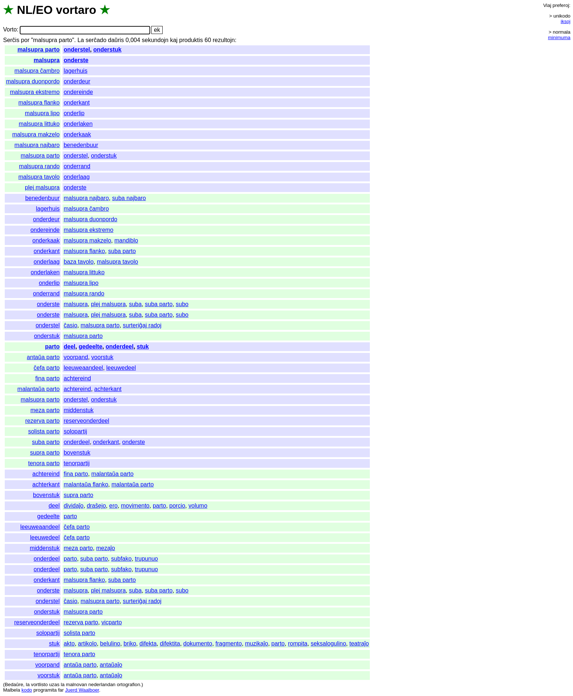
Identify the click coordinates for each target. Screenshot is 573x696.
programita (45, 690)
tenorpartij (77, 463)
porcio (177, 506)
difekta (147, 643)
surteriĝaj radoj (142, 325)
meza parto (45, 410)
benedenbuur (81, 145)
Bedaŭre (14, 684)
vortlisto (39, 684)
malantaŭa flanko (86, 484)
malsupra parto (39, 49)
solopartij (75, 431)
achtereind (77, 378)
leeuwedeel (121, 368)
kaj (173, 40)
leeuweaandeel (83, 368)
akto (69, 643)
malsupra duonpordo (33, 81)
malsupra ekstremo (35, 92)
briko (130, 643)
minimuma (559, 37)
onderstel (77, 49)
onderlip (74, 113)
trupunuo (146, 559)
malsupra (47, 60)
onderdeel (119, 346)
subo (182, 304)
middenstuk (79, 410)
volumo (198, 506)
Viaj (547, 5)
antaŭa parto (43, 357)
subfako (121, 559)
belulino (110, 643)
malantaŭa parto (39, 389)
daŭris (116, 40)
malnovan (76, 684)
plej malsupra (42, 187)
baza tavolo (79, 262)
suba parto (122, 251)
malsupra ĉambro (37, 71)
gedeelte (90, 346)
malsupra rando (39, 166)
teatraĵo (359, 643)
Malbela (11, 690)
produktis (191, 40)
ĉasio (70, 325)
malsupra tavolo (39, 177)
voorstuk (102, 357)
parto (52, 346)
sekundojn (155, 40)
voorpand (76, 357)
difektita (170, 643)
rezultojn (224, 40)
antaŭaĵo (111, 665)
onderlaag (77, 177)
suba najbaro (129, 198)
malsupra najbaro (37, 145)
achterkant (108, 389)
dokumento (197, 643)
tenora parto (44, 463)
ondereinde (78, 92)
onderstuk (107, 49)
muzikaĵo (256, 643)
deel (69, 346)
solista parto (44, 431)
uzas (54, 684)
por (25, 40)
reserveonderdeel (86, 421)
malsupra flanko (39, 102)
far (61, 690)
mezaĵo (105, 548)
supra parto (45, 452)
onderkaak (77, 134)
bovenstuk (77, 452)
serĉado (96, 40)
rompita (297, 643)
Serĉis (11, 40)
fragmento (229, 643)
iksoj (565, 21)
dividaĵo (73, 506)
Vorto (9, 30)
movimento (135, 506)
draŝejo (96, 506)
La (80, 40)
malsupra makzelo (36, 134)
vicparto (111, 622)
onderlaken (78, 124)
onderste (76, 60)
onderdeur (77, 81)
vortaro (76, 9)
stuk (143, 346)
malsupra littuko (39, 124)
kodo (27, 690)
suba (135, 304)
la (28, 684)
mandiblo (126, 240)
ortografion (128, 684)
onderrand (77, 166)
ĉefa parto (47, 368)
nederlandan (101, 684)
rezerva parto (42, 421)
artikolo (87, 643)
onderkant (77, 102)
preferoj (561, 5)
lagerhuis (75, 71)
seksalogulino (328, 643)
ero (113, 506)
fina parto (47, 378)
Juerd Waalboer (82, 690)
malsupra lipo (42, 113)
